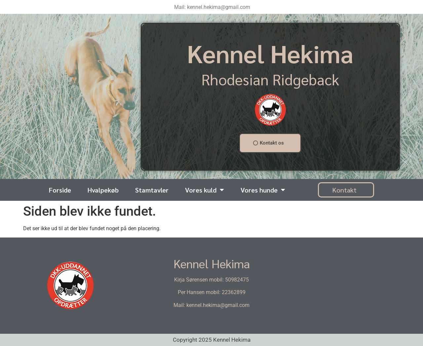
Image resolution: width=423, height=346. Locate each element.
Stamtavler (152, 190)
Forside (60, 190)
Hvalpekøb (103, 190)
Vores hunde (263, 189)
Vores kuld (204, 189)
